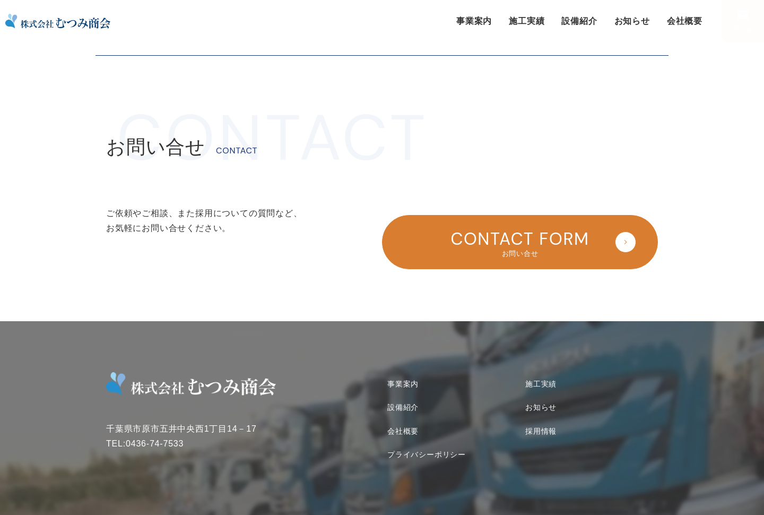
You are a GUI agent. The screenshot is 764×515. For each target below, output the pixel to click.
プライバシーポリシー (426, 439)
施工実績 (526, 20)
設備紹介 (579, 20)
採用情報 (541, 415)
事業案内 (474, 20)
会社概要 (684, 20)
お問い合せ (743, 29)
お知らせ (632, 20)
